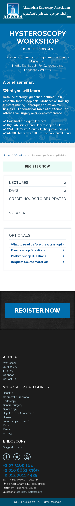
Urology (8, 433)
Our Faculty (10, 366)
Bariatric (8, 393)
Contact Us (9, 378)
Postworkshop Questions (28, 256)
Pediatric (8, 425)
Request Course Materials (29, 262)
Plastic (7, 429)
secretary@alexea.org (29, 491)
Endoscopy (9, 401)
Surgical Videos (12, 447)
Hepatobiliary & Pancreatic (18, 413)
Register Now (37, 166)
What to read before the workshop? (36, 244)
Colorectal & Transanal (16, 397)
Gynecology (10, 409)
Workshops (20, 155)
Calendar (8, 374)
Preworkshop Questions (28, 250)
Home (6, 155)
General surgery (12, 405)
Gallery (8, 370)
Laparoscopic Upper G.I (17, 421)
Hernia (7, 417)
